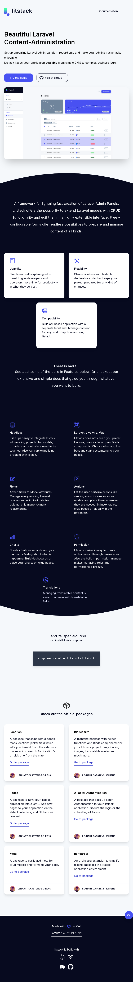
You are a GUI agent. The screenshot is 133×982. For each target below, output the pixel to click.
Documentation (108, 11)
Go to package (19, 762)
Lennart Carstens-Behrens (34, 775)
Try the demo (18, 77)
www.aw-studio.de (66, 933)
